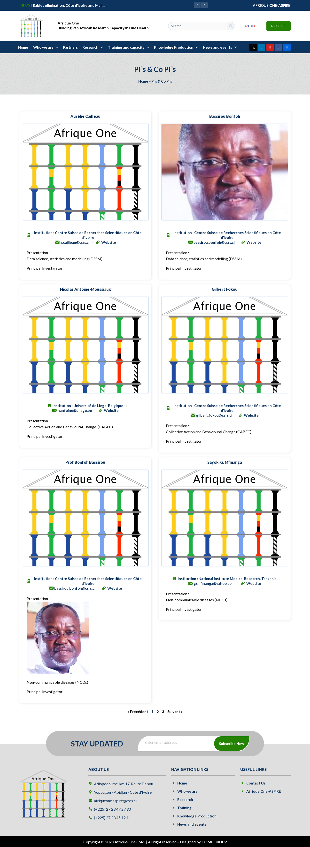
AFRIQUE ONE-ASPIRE (271, 5)
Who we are (45, 47)
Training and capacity (128, 47)
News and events (220, 47)
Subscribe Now (231, 743)
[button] (204, 5)
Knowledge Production (176, 47)
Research (93, 47)
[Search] (231, 26)
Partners (70, 47)
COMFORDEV (214, 841)
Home (23, 47)
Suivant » (175, 711)
